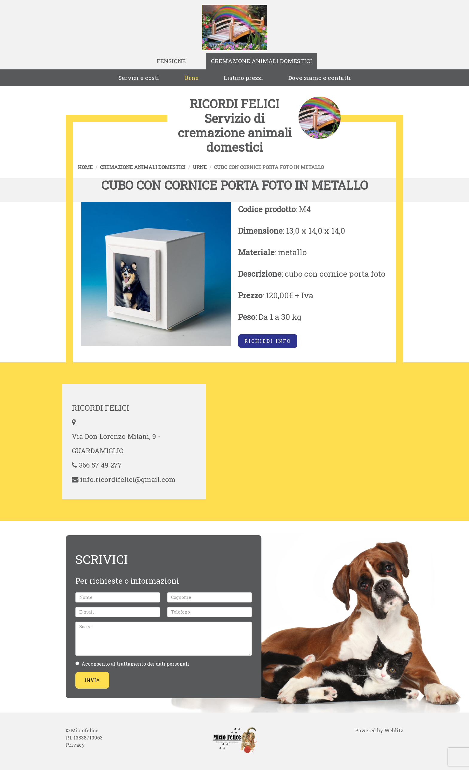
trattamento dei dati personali (153, 664)
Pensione (171, 61)
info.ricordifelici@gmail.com (128, 479)
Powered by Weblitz (379, 730)
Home (85, 167)
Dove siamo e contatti (319, 77)
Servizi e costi (138, 77)
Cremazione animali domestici (261, 61)
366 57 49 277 (100, 465)
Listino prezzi (243, 77)
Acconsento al (132, 664)
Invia (92, 680)
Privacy (75, 745)
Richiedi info (267, 341)
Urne (191, 77)
